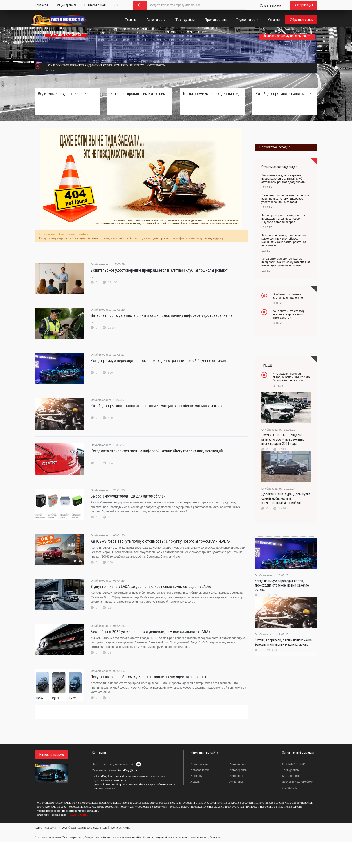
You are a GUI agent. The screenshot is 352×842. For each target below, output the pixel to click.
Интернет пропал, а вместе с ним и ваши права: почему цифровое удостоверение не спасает (139, 93)
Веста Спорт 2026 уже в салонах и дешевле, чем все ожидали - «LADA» (150, 631)
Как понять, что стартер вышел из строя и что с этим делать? (289, 314)
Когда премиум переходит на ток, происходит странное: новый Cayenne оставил (158, 360)
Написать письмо (51, 755)
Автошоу (196, 776)
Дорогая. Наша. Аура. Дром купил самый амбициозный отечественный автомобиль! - (285, 498)
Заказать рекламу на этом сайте (286, 36)
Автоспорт (236, 776)
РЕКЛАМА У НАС (293, 764)
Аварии (195, 781)
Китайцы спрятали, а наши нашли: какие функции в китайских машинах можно (156, 405)
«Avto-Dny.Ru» (78, 814)
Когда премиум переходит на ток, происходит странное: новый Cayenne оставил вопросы (212, 93)
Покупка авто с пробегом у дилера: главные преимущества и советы (148, 676)
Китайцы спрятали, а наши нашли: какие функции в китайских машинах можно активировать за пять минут (285, 93)
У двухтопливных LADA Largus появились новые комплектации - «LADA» (151, 586)
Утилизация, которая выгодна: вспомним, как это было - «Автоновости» (291, 377)
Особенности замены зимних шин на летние (288, 296)
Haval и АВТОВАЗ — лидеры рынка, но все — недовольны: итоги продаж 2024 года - (282, 439)
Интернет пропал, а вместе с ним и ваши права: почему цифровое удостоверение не (162, 315)
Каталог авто (291, 776)
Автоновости (199, 764)
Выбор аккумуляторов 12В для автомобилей (128, 496)
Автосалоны (237, 764)
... (36, 821)
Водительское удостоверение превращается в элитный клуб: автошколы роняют (159, 270)
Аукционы (236, 781)
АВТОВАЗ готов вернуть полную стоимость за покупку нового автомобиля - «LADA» (161, 541)
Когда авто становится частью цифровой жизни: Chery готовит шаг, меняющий (157, 451)
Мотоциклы (289, 787)
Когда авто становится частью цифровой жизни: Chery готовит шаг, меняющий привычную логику (285, 262)
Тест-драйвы (290, 770)
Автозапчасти (199, 770)
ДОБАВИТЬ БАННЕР (66, 34)
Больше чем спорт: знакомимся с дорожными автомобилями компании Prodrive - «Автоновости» (105, 65)
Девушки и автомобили (297, 781)
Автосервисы (238, 770)
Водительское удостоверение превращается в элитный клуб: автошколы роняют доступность (67, 93)
